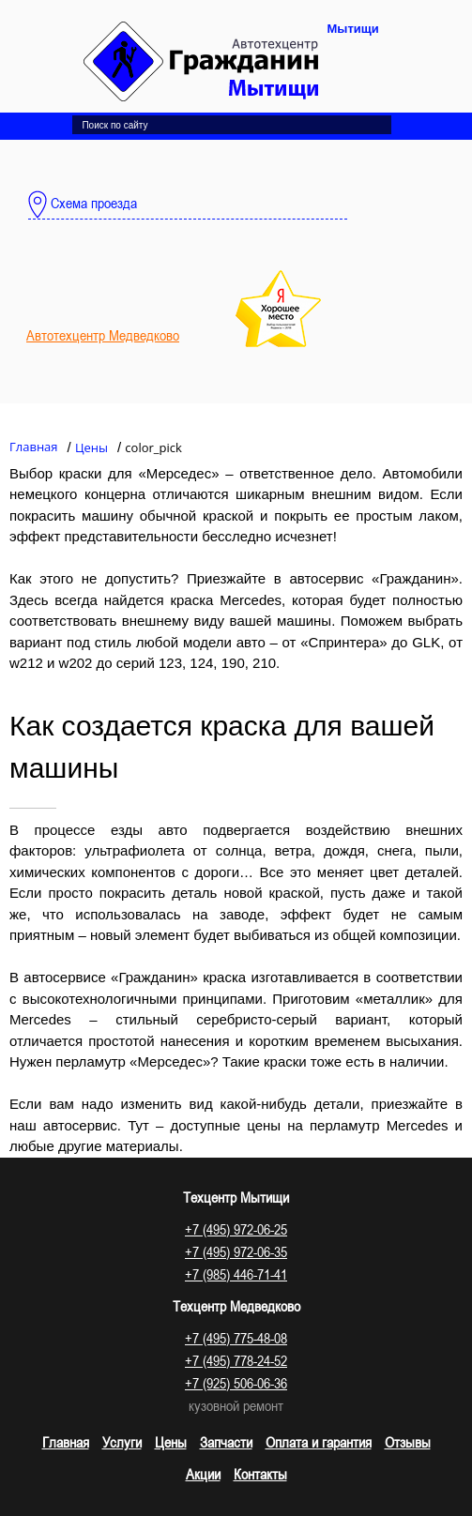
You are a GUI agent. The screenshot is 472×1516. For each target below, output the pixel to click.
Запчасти (226, 1442)
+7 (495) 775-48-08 (236, 1337)
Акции (203, 1473)
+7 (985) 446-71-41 (236, 1274)
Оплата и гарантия (319, 1442)
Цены (171, 1442)
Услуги (122, 1442)
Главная (65, 1442)
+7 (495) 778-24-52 (236, 1360)
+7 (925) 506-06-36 (236, 1382)
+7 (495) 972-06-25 (236, 1229)
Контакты (260, 1473)
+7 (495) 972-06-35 (236, 1251)
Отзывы (408, 1442)
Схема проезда (82, 204)
